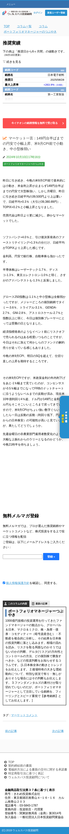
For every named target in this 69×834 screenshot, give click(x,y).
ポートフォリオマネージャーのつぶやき (24, 164)
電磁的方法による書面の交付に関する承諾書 (37, 769)
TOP (11, 762)
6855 (61, 69)
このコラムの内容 (17, 603)
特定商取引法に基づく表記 (26, 773)
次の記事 (58, 731)
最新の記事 (41, 603)
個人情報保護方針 (17, 583)
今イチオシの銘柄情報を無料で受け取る (34, 122)
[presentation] (31, 570)
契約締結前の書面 (20, 765)
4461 (61, 89)
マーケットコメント (24, 715)
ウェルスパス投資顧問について (28, 777)
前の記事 (11, 731)
